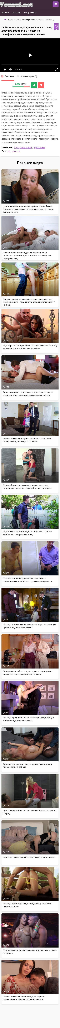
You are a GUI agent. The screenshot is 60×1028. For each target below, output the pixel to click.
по (9, 151)
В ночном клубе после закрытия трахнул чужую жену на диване (30, 951)
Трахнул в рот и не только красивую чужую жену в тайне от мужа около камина (28, 719)
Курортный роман (23, 147)
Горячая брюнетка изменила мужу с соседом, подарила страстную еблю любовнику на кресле (27, 486)
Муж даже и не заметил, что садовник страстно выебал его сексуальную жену (27, 533)
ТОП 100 (16, 12)
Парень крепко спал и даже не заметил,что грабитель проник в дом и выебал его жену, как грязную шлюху (27, 255)
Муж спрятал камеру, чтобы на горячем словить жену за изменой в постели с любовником (30, 347)
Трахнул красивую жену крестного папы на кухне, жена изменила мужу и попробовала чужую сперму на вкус (29, 301)
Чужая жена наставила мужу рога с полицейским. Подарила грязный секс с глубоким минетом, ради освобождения (28, 209)
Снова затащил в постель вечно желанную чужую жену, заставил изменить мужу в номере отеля (28, 393)
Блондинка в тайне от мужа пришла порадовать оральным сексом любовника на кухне (27, 672)
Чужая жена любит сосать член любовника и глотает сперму (30, 812)
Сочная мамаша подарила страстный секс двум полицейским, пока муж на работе (27, 440)
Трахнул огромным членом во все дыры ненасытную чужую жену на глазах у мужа (29, 626)
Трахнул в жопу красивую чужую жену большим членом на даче (27, 905)
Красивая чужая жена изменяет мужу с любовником (29, 856)
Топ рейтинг (30, 12)
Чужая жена (39, 147)
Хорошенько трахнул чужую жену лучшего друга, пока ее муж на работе (27, 765)
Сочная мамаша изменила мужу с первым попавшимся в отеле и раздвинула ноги (23, 998)
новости (16, 151)
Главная (5, 12)
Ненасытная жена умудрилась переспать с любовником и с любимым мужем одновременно (27, 579)
